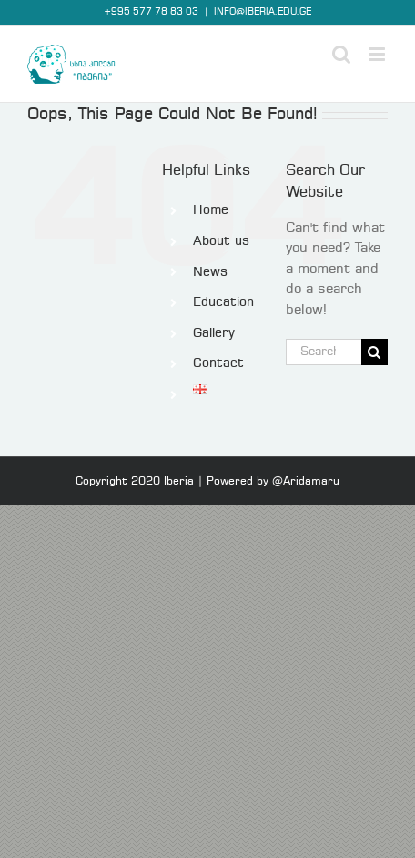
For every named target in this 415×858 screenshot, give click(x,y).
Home (210, 210)
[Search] (374, 352)
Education (223, 302)
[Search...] (323, 352)
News (210, 272)
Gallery (214, 333)
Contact (218, 363)
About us (221, 241)
